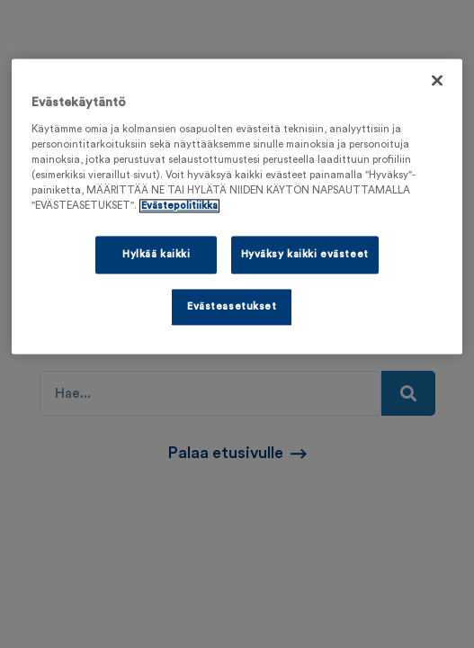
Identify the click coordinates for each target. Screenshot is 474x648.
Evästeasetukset (232, 306)
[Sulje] (437, 80)
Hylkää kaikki (156, 254)
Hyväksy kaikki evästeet (305, 254)
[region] (237, 206)
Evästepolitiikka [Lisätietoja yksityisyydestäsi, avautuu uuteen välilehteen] (179, 206)
